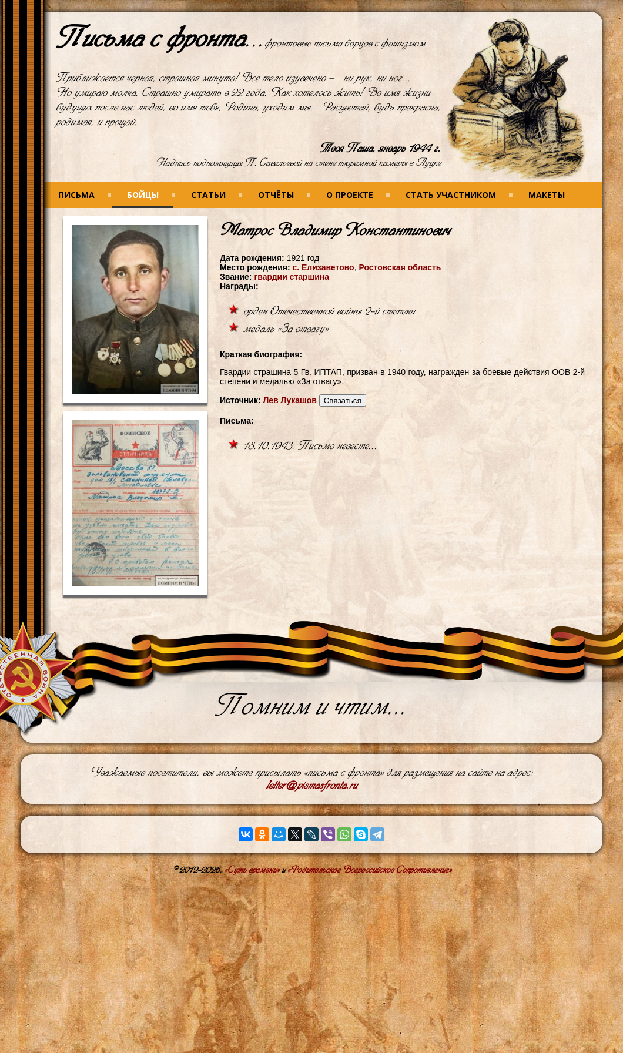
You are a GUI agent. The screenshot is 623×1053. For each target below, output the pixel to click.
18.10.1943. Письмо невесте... (310, 446)
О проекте (349, 194)
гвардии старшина (291, 276)
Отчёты (276, 194)
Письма (76, 194)
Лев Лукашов (289, 400)
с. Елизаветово (323, 267)
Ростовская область (400, 267)
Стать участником (451, 194)
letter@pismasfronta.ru (311, 785)
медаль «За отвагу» (285, 329)
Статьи (208, 194)
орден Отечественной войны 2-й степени (329, 311)
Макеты (546, 194)
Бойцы (143, 194)
